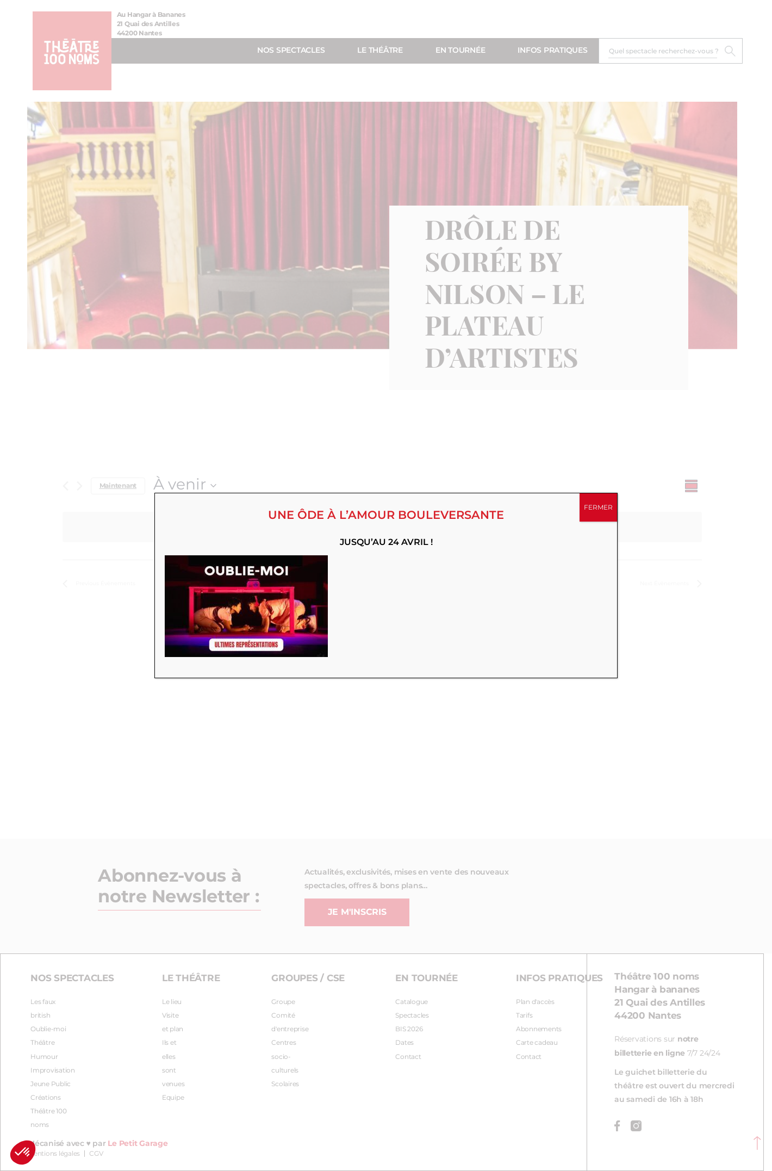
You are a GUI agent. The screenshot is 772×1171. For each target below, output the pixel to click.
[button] (23, 1152)
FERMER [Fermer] (598, 507)
